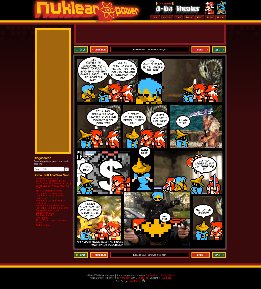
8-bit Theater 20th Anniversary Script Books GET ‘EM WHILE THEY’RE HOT (54, 185)
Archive (167, 17)
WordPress (124, 278)
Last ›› (218, 49)
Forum (220, 17)
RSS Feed (166, 278)
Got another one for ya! (47, 210)
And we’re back (43, 225)
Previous (99, 49)
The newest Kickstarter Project (51, 181)
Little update (42, 217)
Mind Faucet (137, 281)
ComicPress (142, 278)
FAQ (199, 17)
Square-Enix (152, 275)
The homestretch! (44, 215)
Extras (189, 17)
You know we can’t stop (47, 178)
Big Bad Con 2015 (45, 213)
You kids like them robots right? (51, 205)
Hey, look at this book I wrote (50, 193)
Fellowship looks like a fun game (52, 208)
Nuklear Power (86, 12)
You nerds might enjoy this (49, 190)
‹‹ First (81, 49)
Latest (155, 17)
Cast (178, 17)
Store (210, 17)
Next (200, 49)
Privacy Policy (168, 275)
